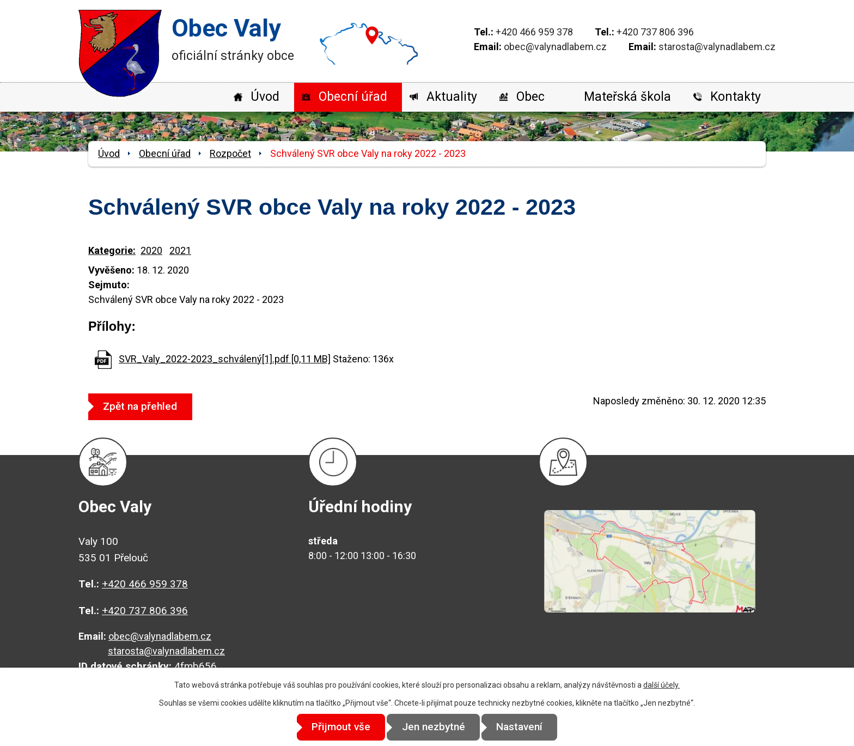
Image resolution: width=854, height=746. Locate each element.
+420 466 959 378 (534, 32)
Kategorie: (112, 250)
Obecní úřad (353, 96)
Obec (530, 96)
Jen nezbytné (433, 727)
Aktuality (451, 96)
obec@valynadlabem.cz (555, 46)
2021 (180, 250)
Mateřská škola (627, 96)
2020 (151, 250)
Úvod (265, 96)
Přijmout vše (335, 727)
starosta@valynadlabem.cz (717, 46)
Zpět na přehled (143, 406)
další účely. (661, 685)
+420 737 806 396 (655, 32)
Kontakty (735, 96)
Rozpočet (230, 153)
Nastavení (525, 727)
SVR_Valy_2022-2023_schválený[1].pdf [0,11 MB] (225, 359)
